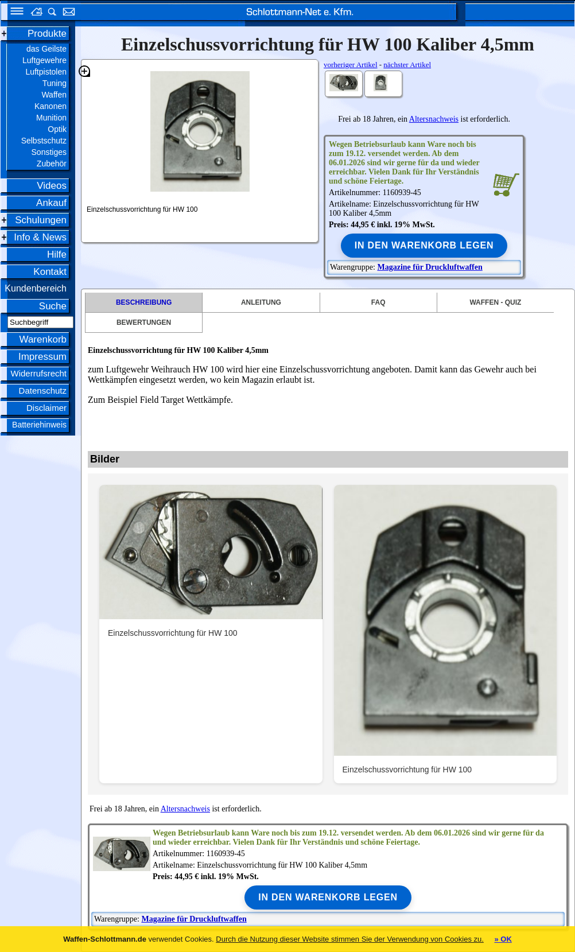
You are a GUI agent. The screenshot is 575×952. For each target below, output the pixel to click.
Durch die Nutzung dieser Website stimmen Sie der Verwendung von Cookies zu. (350, 939)
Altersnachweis (434, 119)
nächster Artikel (407, 64)
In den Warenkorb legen (424, 245)
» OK (502, 939)
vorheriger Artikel (351, 64)
